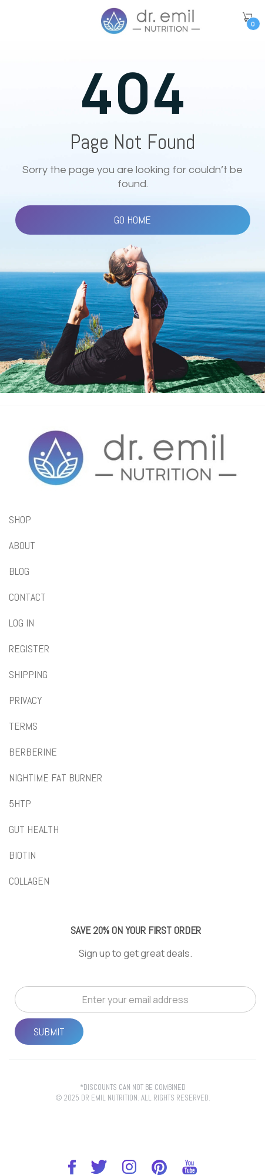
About (22, 545)
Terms (23, 726)
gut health (34, 829)
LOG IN (21, 623)
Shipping (28, 674)
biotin (22, 855)
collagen (29, 881)
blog (19, 571)
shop (20, 520)
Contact (27, 597)
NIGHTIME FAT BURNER (55, 778)
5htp (20, 804)
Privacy (25, 700)
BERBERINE (33, 752)
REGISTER (29, 649)
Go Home (132, 219)
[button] (247, 17)
